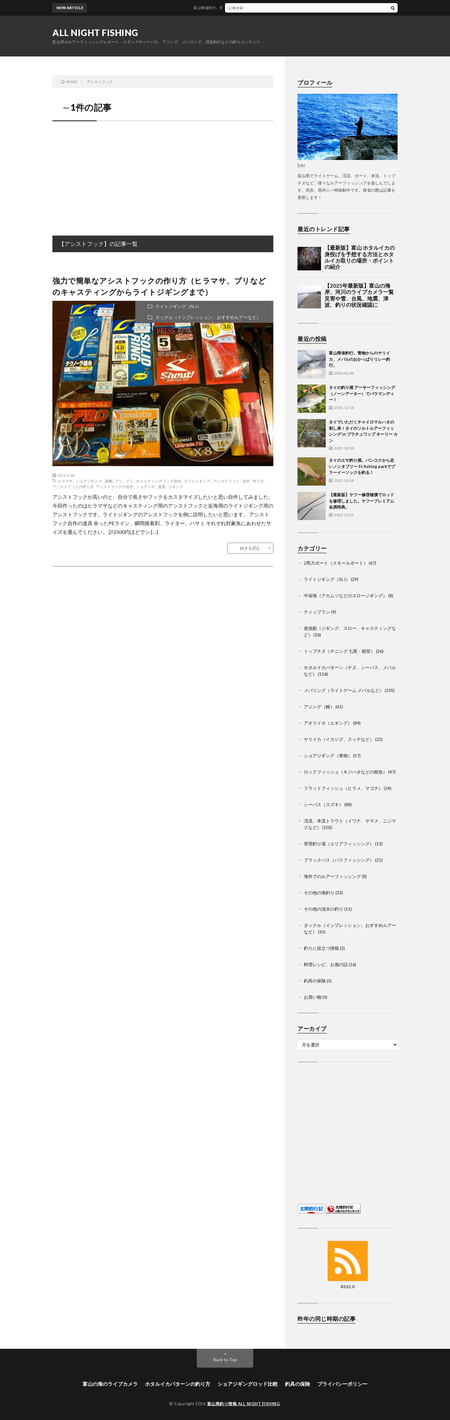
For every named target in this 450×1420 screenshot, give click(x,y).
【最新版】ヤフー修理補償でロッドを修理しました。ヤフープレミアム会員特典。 (361, 500)
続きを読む (250, 547)
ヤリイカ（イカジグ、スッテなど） (339, 739)
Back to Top (225, 1359)
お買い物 (312, 997)
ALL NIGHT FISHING (95, 32)
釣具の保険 (315, 980)
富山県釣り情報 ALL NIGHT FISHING (243, 1403)
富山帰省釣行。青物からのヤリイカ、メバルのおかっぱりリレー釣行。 (258, 7)
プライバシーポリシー (342, 1384)
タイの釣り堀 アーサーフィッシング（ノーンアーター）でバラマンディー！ (362, 393)
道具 (161, 486)
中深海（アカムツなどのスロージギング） (345, 595)
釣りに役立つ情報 (321, 948)
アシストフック (226, 481)
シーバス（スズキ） (323, 804)
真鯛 (108, 481)
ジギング (175, 486)
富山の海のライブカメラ (110, 1384)
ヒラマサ (65, 481)
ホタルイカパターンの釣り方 (177, 1384)
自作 (246, 481)
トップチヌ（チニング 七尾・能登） (339, 651)
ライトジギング (197, 481)
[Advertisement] (162, 171)
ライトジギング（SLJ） (178, 306)
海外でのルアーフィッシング (332, 876)
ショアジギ (145, 486)
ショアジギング (89, 481)
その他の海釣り (319, 892)
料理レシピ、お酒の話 (326, 964)
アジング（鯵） (319, 706)
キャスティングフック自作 (158, 481)
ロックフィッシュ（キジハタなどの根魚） (345, 771)
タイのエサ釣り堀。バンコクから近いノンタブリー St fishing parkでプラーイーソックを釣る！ (362, 466)
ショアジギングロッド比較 (247, 1384)
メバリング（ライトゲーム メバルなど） (344, 690)
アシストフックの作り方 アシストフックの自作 (92, 486)
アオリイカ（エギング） (328, 723)
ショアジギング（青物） (328, 755)
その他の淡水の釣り (323, 909)
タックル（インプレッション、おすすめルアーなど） (208, 317)
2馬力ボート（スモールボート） (336, 563)
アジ (119, 481)
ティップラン (317, 611)
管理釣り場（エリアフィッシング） (339, 843)
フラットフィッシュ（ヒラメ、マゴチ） (343, 788)
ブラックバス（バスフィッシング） (339, 860)
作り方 (258, 481)
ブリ (129, 481)
